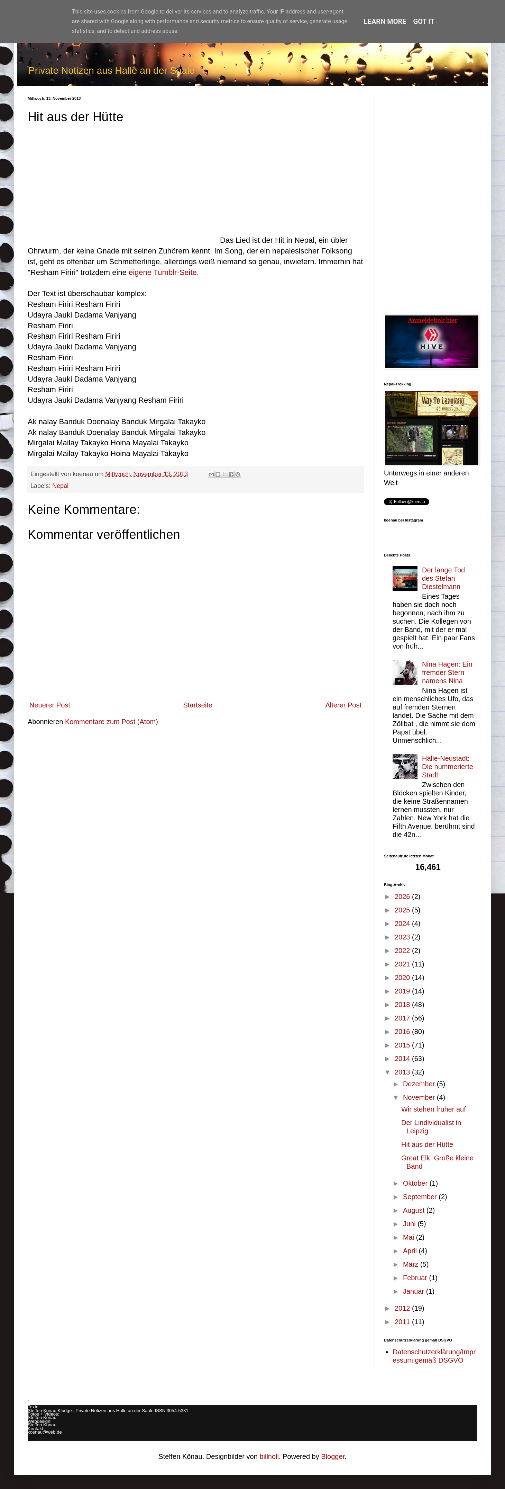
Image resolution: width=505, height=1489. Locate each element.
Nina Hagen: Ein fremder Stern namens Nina (447, 672)
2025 (403, 910)
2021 (403, 964)
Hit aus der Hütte (427, 1144)
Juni (410, 1224)
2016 (403, 1031)
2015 (403, 1045)
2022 (403, 950)
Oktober (416, 1183)
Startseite (197, 705)
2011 (403, 1322)
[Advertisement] (430, 200)
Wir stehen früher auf (433, 1109)
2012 (403, 1308)
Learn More (385, 21)
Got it (424, 21)
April (411, 1251)
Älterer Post (343, 705)
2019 (403, 991)
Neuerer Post (49, 705)
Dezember (420, 1084)
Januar (414, 1291)
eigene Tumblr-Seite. (164, 272)
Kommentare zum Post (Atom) (111, 721)
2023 (403, 937)
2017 (403, 1018)
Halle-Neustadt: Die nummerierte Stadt (447, 767)
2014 (403, 1058)
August (414, 1210)
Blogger (333, 1456)
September (421, 1197)
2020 (403, 977)
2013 (403, 1072)
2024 (403, 923)
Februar (416, 1278)
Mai (409, 1237)
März (411, 1264)
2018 (403, 1004)
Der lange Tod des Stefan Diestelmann (443, 578)
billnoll (269, 1456)
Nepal (60, 485)
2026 (403, 896)
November (420, 1097)
